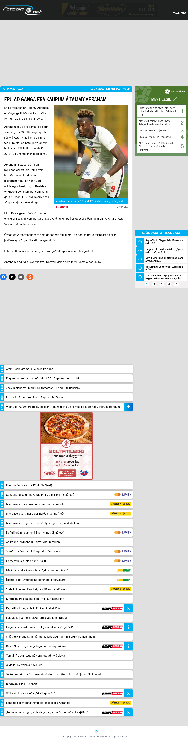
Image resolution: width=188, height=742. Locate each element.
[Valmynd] (179, 10)
